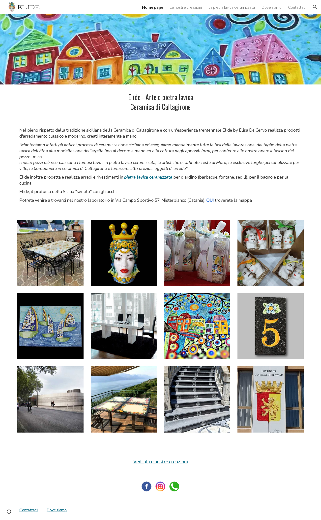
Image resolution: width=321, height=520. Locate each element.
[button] (315, 7)
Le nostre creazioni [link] (186, 7)
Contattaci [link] (297, 7)
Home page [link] (152, 7)
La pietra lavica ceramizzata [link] (231, 7)
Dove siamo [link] (271, 7)
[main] (160, 102)
